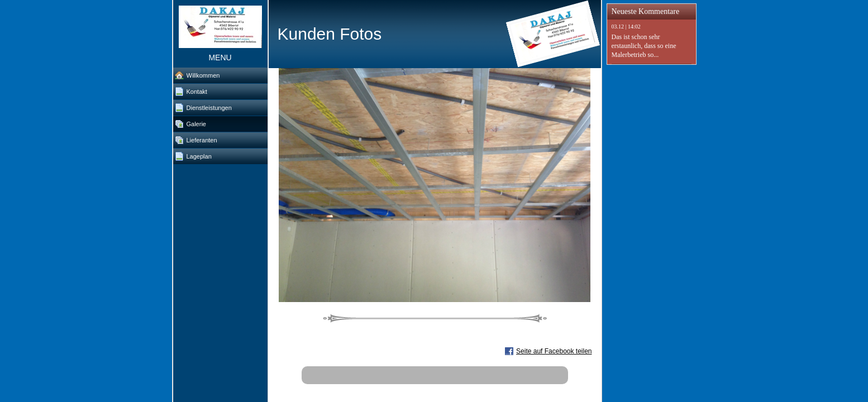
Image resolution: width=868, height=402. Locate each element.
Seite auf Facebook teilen (554, 351)
